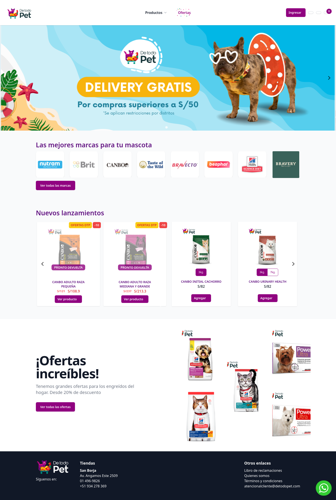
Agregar (201, 298)
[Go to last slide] (6, 78)
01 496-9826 (90, 480)
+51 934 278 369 (93, 486)
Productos (156, 12)
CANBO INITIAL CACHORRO (201, 281)
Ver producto (68, 299)
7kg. (272, 272)
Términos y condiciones (263, 480)
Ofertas (184, 12)
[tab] (163, 127)
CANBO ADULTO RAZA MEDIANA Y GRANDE (135, 284)
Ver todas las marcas (55, 185)
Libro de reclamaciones (263, 470)
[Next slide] (329, 78)
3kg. (201, 272)
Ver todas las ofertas (55, 407)
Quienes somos (256, 475)
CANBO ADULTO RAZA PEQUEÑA (68, 284)
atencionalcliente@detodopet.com (272, 486)
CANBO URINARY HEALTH (267, 281)
